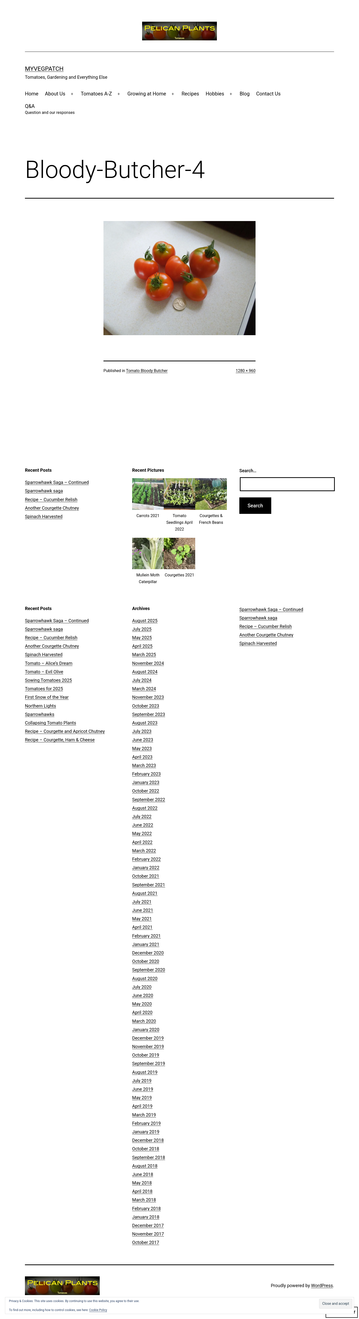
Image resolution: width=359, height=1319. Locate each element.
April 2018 (142, 1191)
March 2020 (144, 1021)
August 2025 (145, 620)
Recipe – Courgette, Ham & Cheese (60, 739)
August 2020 (145, 978)
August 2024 (145, 671)
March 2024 (144, 688)
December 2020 (148, 952)
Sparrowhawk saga (44, 490)
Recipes (190, 94)
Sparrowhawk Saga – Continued (57, 482)
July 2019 (142, 1080)
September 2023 (148, 714)
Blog (245, 94)
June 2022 (142, 825)
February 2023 (146, 773)
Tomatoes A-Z (96, 94)
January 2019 (145, 1131)
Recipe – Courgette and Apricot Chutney (65, 731)
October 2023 (145, 705)
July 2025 (142, 629)
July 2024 (142, 680)
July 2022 (142, 816)
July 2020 (142, 987)
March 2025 (144, 654)
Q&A (50, 109)
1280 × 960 (246, 370)
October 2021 (145, 876)
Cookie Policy (98, 1310)
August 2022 (145, 808)
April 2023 (142, 757)
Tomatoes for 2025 (44, 688)
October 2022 (145, 790)
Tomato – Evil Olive (44, 671)
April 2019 (142, 1106)
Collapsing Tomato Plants (50, 722)
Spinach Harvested (44, 516)
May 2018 (142, 1182)
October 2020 (145, 961)
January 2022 (145, 867)
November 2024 (148, 663)
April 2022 (142, 842)
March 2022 (144, 850)
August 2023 (145, 722)
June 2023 (142, 739)
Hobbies (215, 94)
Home (31, 94)
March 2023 (144, 765)
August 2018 (145, 1165)
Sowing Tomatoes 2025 (48, 680)
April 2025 (142, 646)
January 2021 (145, 944)
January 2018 (145, 1217)
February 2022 (146, 859)
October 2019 (145, 1055)
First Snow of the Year (47, 697)
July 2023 (142, 731)
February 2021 (146, 935)
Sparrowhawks (39, 714)
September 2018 (148, 1157)
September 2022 (148, 799)
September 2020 (148, 969)
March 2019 (144, 1114)
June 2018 (142, 1174)
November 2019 (148, 1046)
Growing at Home (146, 94)
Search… (248, 470)
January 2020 (145, 1029)
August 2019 (145, 1072)
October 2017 (145, 1242)
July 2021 (142, 901)
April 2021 (142, 927)
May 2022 (142, 833)
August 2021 (145, 893)
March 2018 (144, 1199)
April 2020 (142, 1012)
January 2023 (145, 782)
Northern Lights (40, 705)
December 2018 (148, 1140)
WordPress (322, 1285)
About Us (55, 94)
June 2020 (142, 995)
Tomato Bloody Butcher (147, 370)
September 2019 (148, 1063)
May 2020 (142, 1004)
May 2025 (142, 637)
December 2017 (148, 1225)
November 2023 (148, 697)
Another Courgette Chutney (52, 508)
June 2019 (142, 1089)
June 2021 (142, 910)
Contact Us (268, 94)
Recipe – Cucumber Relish (51, 499)
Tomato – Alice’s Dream (48, 663)
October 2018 (145, 1148)
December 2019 (148, 1038)
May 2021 (142, 918)
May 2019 (142, 1097)
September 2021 (148, 884)
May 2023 (142, 748)
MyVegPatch (44, 68)
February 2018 (146, 1208)
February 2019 (146, 1123)
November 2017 (148, 1234)
